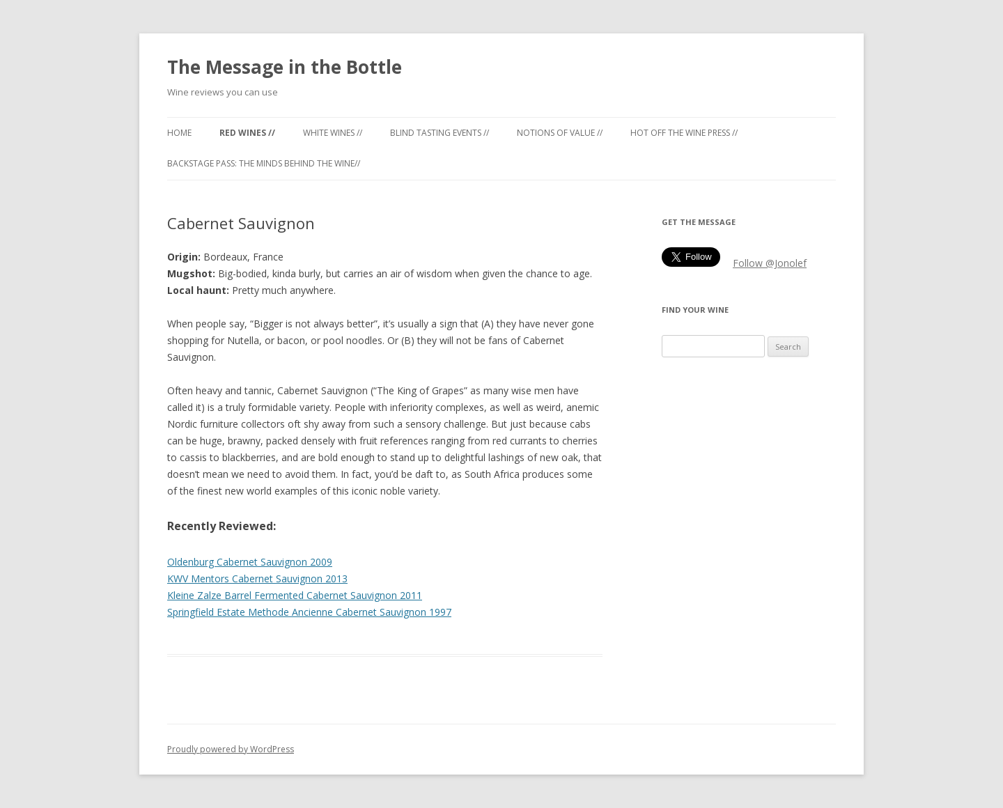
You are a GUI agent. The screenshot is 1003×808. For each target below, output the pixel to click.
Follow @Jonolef (770, 263)
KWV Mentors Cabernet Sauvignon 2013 (257, 578)
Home (179, 133)
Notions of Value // (559, 133)
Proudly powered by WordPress (230, 749)
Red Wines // (247, 133)
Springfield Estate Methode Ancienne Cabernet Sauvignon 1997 (309, 612)
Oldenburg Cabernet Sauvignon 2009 (249, 561)
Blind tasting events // (439, 133)
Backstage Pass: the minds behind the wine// (263, 163)
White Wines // (332, 133)
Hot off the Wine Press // (684, 133)
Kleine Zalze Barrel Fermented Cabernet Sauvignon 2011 (294, 595)
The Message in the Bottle (284, 66)
